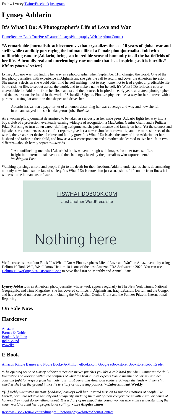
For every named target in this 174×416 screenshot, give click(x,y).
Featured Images (59, 37)
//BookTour (22, 412)
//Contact (106, 412)
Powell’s (8, 345)
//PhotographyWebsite (73, 412)
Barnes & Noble (14, 333)
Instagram (57, 4)
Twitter (29, 4)
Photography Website (86, 37)
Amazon (8, 329)
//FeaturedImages (44, 412)
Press (43, 37)
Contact (117, 37)
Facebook (42, 4)
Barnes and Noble (39, 364)
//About (94, 412)
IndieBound (10, 341)
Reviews (17, 37)
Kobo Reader (154, 364)
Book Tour (31, 37)
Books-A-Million (14, 337)
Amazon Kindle (13, 364)
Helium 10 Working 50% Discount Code (31, 271)
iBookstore (135, 364)
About (107, 37)
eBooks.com (88, 364)
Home (6, 37)
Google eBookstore (112, 364)
